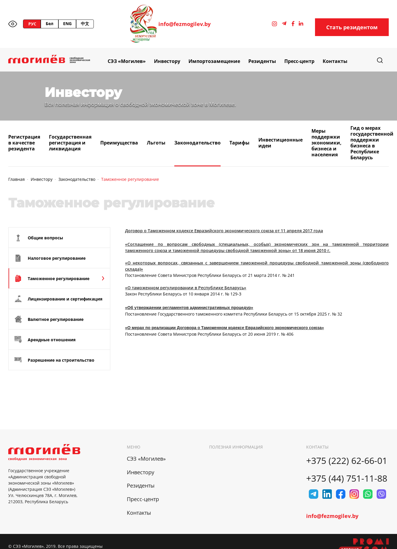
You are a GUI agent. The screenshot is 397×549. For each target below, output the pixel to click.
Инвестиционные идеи (280, 143)
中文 (85, 23)
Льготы (156, 142)
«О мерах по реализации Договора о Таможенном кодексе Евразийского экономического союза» (224, 327)
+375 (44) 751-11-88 (346, 478)
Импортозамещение (214, 61)
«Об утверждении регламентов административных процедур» (189, 307)
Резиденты (262, 61)
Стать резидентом (352, 27)
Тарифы (239, 142)
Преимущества (119, 142)
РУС (32, 24)
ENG (67, 23)
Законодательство (197, 142)
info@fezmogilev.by (184, 24)
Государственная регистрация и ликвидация (70, 143)
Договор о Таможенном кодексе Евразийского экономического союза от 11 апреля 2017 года (224, 230)
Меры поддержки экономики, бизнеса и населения (326, 143)
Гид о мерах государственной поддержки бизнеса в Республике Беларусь (371, 143)
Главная (16, 179)
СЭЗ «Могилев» (127, 61)
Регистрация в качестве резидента (24, 143)
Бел (49, 23)
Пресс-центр (299, 61)
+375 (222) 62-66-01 (346, 460)
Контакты (335, 61)
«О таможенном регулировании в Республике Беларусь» (185, 287)
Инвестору (167, 61)
